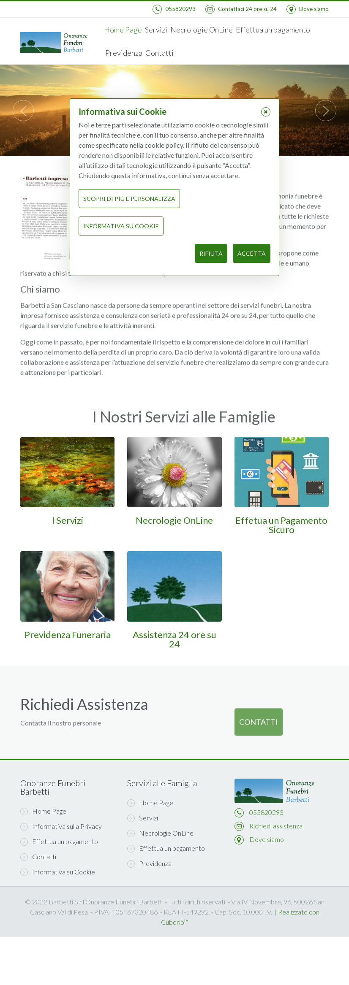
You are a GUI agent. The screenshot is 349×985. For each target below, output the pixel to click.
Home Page (123, 29)
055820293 (266, 812)
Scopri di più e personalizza (129, 198)
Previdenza (123, 52)
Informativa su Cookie (57, 872)
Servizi (156, 29)
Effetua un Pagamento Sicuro (281, 524)
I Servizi (67, 520)
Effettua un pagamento (273, 29)
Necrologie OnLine (201, 29)
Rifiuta (211, 253)
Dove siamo (266, 839)
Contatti (159, 52)
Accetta (251, 253)
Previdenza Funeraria (68, 634)
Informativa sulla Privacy (61, 826)
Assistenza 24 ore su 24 (174, 639)
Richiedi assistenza (276, 826)
